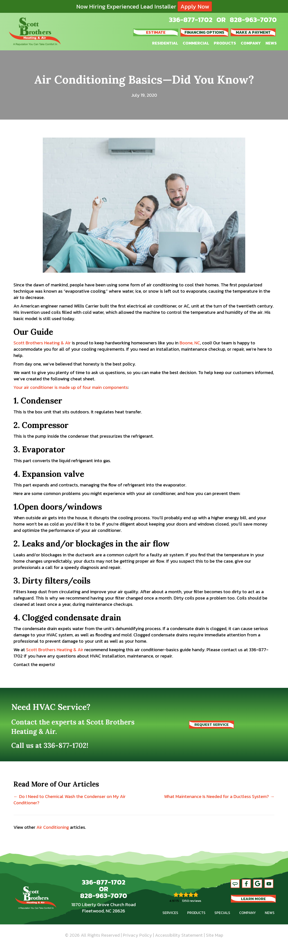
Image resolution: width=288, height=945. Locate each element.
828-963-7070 (253, 20)
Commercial (196, 43)
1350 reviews (191, 900)
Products (225, 43)
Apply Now (194, 6)
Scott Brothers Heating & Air (42, 342)
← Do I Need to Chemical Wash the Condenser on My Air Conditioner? (70, 799)
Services (170, 912)
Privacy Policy (137, 935)
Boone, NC (190, 342)
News (271, 43)
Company (251, 43)
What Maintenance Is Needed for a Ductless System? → (219, 796)
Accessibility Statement (179, 935)
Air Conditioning (52, 827)
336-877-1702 (190, 20)
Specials (222, 912)
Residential (165, 43)
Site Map (214, 935)
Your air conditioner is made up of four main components (71, 387)
